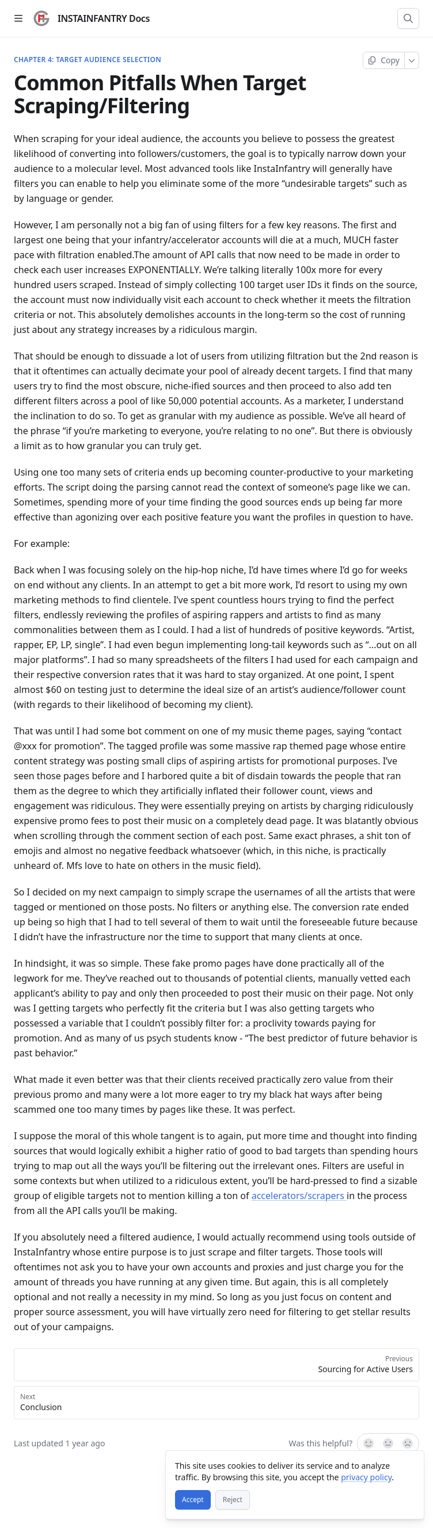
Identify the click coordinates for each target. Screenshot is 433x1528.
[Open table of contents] (18, 18)
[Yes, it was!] (368, 1443)
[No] (408, 1443)
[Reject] (232, 1500)
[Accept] (193, 1500)
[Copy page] (384, 60)
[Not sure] (388, 1443)
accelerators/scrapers (299, 1195)
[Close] (410, 1465)
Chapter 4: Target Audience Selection (87, 59)
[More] (412, 60)
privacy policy (366, 1477)
